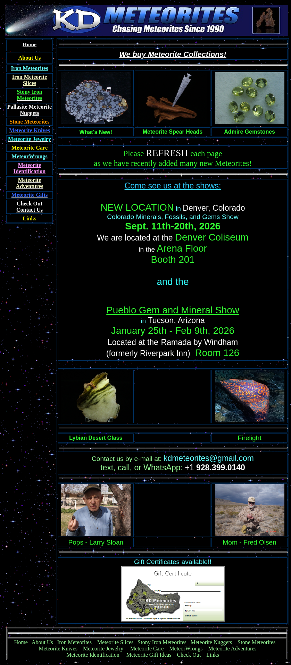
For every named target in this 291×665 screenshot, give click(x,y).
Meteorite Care (147, 648)
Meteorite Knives (58, 648)
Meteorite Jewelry (105, 648)
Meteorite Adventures (232, 648)
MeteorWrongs (185, 648)
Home (21, 642)
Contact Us (29, 207)
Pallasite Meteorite (29, 107)
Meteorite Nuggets (211, 642)
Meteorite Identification (92, 655)
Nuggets (29, 113)
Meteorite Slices (115, 642)
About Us (42, 642)
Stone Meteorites (29, 122)
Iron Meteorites (74, 642)
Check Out (189, 655)
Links (212, 655)
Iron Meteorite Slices (29, 80)
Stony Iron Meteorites (164, 642)
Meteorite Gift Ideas (149, 655)
